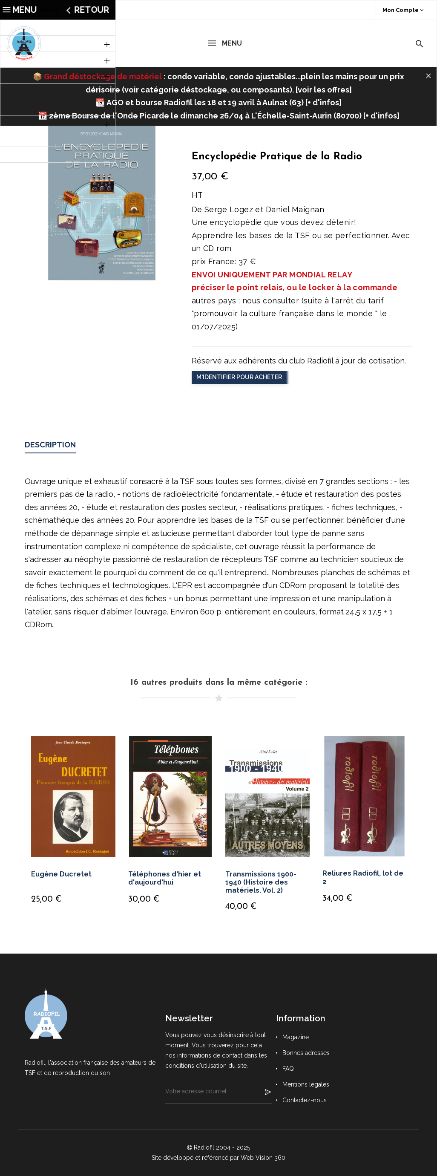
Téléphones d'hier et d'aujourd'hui (164, 878)
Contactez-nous (304, 1100)
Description (50, 444)
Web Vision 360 (263, 1157)
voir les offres (323, 89)
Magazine (295, 1037)
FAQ (288, 1068)
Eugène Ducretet (61, 874)
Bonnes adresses (306, 1052)
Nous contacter (36, 10)
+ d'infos (323, 102)
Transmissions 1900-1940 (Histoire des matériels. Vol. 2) (260, 882)
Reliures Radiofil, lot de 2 (362, 877)
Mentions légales (305, 1084)
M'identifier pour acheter (239, 377)
